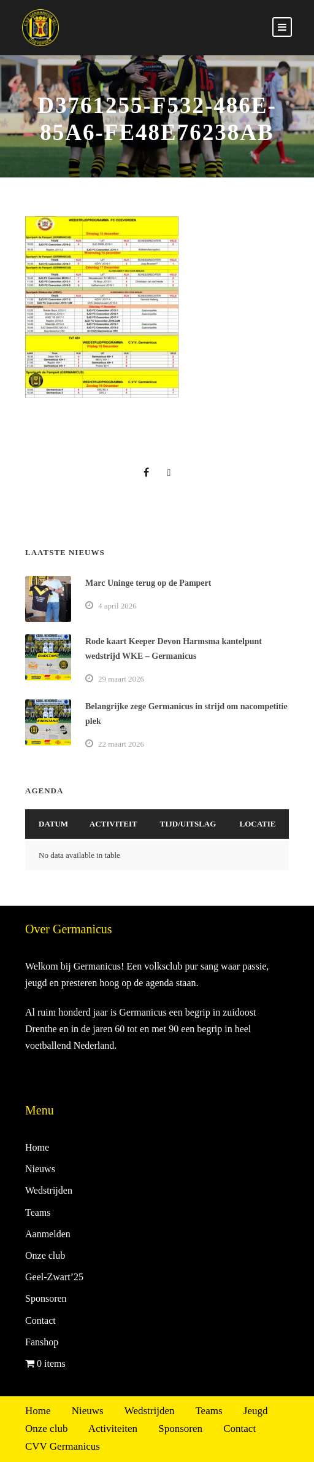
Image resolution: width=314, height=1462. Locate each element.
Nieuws (40, 1169)
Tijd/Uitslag (188, 823)
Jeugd (255, 1411)
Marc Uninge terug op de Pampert (148, 583)
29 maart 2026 (121, 678)
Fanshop (41, 1342)
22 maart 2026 (121, 743)
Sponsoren (46, 1298)
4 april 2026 (117, 605)
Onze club (45, 1255)
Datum (53, 823)
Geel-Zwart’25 (54, 1277)
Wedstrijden (48, 1190)
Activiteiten (112, 1428)
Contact (40, 1320)
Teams (38, 1212)
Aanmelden (48, 1234)
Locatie (258, 823)
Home (37, 1147)
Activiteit (113, 823)
